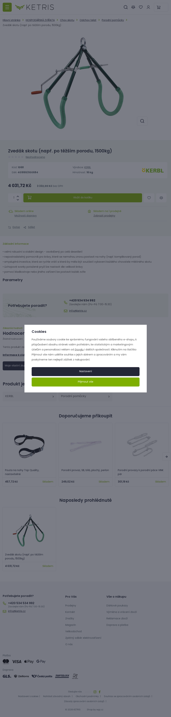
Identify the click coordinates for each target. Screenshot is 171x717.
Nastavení (85, 371)
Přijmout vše (85, 382)
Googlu (79, 349)
